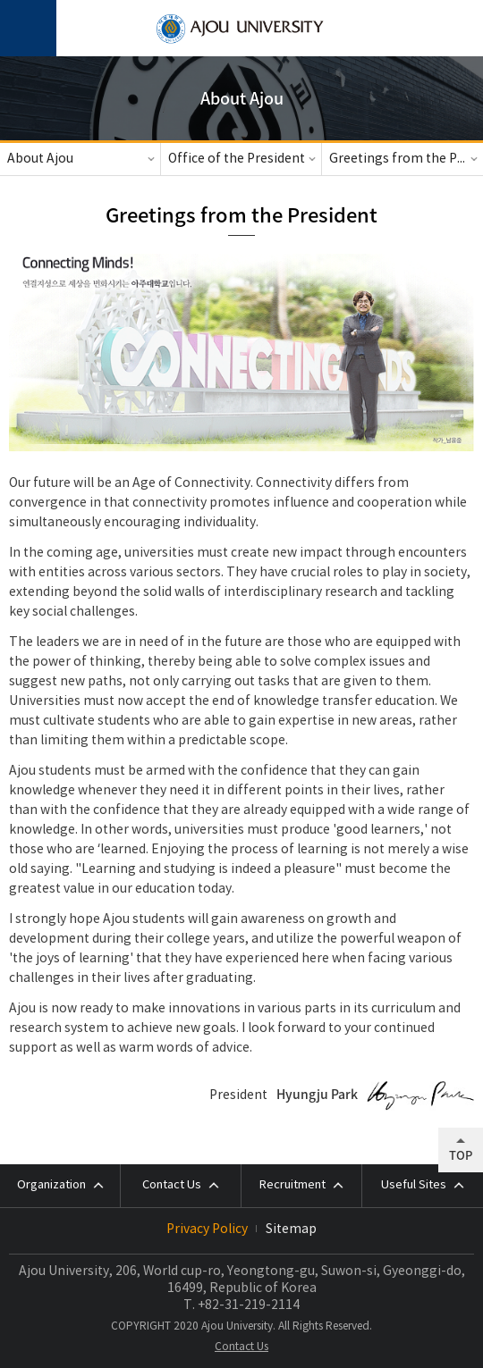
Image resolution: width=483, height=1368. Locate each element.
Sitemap (291, 1229)
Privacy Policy (207, 1229)
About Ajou (40, 159)
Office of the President (236, 159)
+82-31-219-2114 (249, 1305)
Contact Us (241, 1347)
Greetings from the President (406, 159)
